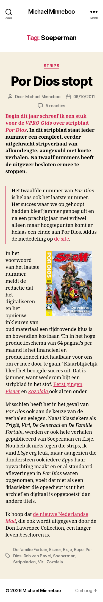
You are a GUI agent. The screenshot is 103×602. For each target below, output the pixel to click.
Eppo (78, 549)
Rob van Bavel (37, 555)
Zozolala (54, 561)
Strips (51, 65)
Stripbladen (24, 561)
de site (61, 239)
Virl (41, 561)
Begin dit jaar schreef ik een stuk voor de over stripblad (47, 123)
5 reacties (55, 105)
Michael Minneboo (51, 12)
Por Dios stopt (51, 81)
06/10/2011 (84, 96)
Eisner (55, 549)
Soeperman (64, 555)
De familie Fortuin (30, 549)
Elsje (67, 549)
